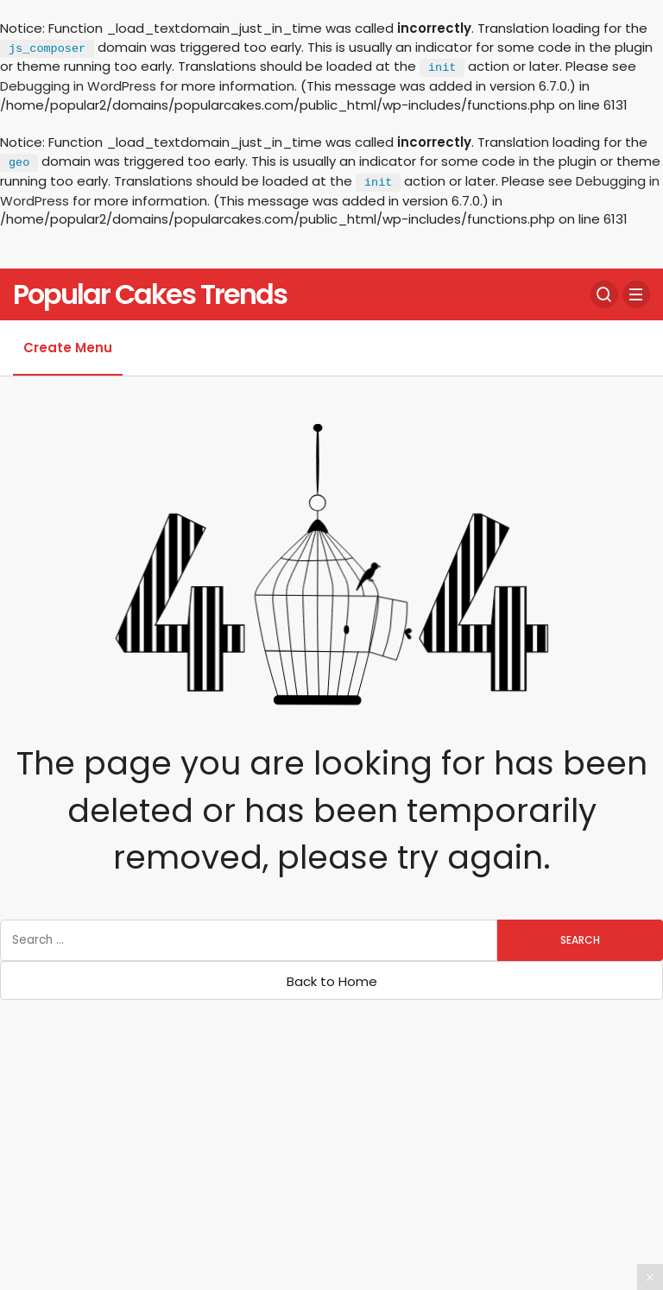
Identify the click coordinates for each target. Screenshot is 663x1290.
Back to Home (332, 981)
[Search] (604, 294)
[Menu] (636, 294)
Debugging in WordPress (78, 86)
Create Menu (67, 347)
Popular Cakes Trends (150, 294)
